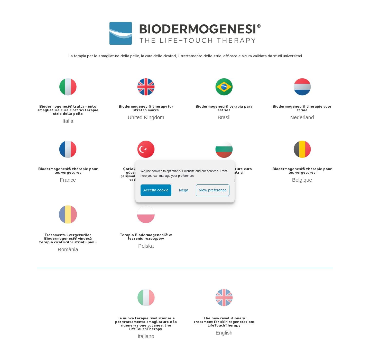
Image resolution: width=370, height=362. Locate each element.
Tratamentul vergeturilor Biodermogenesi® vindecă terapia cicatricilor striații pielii (68, 239)
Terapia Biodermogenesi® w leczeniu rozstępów (146, 237)
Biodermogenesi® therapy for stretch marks (146, 108)
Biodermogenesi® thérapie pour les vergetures (68, 170)
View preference (213, 190)
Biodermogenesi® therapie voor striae (302, 108)
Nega (183, 190)
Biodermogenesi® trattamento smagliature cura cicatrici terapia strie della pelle (67, 110)
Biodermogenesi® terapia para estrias (224, 108)
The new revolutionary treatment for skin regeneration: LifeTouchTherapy (224, 322)
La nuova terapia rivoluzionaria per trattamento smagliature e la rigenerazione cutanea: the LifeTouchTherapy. (146, 323)
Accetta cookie (156, 190)
